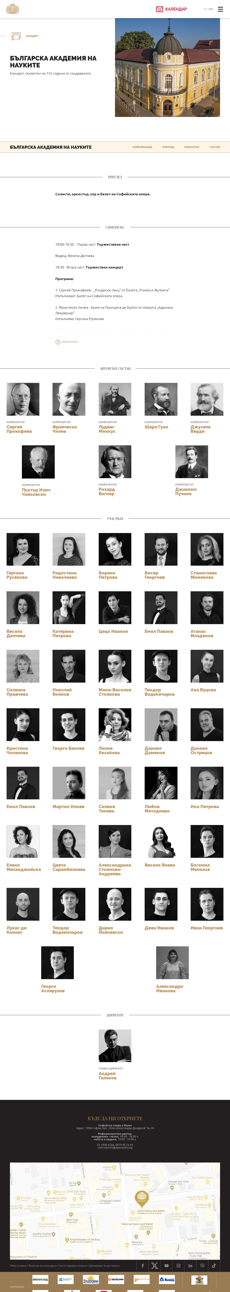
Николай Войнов (62, 692)
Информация (142, 147)
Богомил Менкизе (200, 867)
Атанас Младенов (202, 633)
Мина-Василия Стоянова (115, 692)
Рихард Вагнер (107, 491)
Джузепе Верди (201, 429)
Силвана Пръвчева (17, 692)
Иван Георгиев (207, 927)
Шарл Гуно (156, 426)
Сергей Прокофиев (19, 429)
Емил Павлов (159, 631)
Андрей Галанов (108, 1075)
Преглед (168, 147)
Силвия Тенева (107, 808)
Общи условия (18, 1266)
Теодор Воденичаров (160, 692)
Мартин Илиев (68, 806)
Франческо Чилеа (65, 429)
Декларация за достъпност (104, 1266)
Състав (215, 147)
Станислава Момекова (204, 575)
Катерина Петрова (63, 633)
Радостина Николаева (65, 575)
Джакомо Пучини (186, 491)
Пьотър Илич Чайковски (36, 492)
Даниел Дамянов (155, 750)
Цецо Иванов (113, 631)
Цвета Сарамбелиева (69, 867)
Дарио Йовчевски (111, 930)
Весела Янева (160, 865)
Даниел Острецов (201, 750)
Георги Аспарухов (53, 988)
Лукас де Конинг (16, 930)
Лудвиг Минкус (107, 429)
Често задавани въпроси (73, 1266)
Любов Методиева (157, 808)
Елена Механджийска (24, 867)
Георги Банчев (68, 748)
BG (205, 9)
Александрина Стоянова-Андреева (115, 869)
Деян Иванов (159, 927)
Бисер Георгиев (155, 575)
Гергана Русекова (17, 575)
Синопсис (192, 147)
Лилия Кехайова (109, 750)
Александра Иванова (169, 988)
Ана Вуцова (203, 689)
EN (211, 9)
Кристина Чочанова (17, 750)
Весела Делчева (16, 633)
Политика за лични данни (43, 1266)
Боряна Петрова (108, 575)
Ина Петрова (205, 806)
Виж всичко (70, 342)
